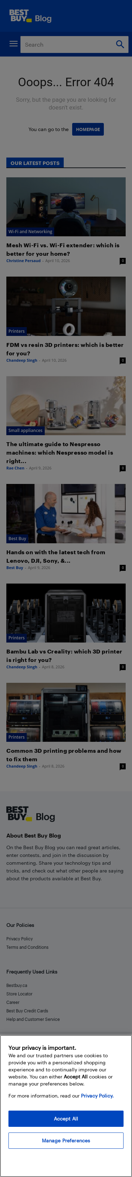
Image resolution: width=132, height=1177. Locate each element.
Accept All (66, 1119)
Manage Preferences (66, 1140)
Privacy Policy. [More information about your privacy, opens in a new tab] (97, 1096)
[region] (66, 1106)
